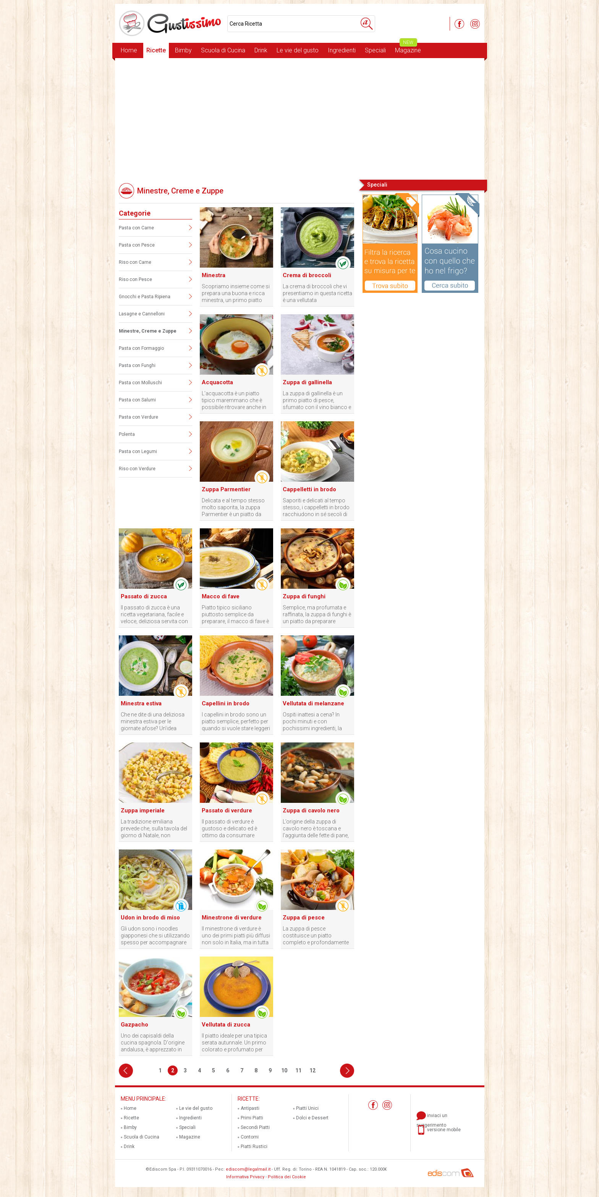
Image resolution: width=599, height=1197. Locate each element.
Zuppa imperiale (143, 810)
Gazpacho (134, 1024)
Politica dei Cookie (287, 1176)
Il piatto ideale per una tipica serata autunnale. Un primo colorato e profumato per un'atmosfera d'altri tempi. (234, 1043)
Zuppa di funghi (304, 596)
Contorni (250, 1137)
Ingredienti (342, 50)
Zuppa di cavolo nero (311, 810)
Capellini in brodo (225, 703)
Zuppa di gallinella (307, 382)
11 (298, 1070)
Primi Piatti (252, 1118)
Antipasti (250, 1108)
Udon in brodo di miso (150, 917)
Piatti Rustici (254, 1146)
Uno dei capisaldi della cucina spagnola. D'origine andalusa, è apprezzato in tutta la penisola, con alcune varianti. (154, 1043)
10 (284, 1070)
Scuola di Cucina (223, 50)
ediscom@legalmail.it (248, 1169)
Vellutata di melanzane (313, 703)
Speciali (375, 50)
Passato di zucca (144, 596)
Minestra (213, 275)
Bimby (183, 50)
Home (129, 50)
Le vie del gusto (298, 50)
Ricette (156, 50)
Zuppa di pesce (304, 917)
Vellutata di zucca (226, 1024)
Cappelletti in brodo (309, 489)
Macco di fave (221, 596)
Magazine (408, 48)
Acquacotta (217, 382)
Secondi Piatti (255, 1127)
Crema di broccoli (307, 275)
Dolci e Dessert (312, 1118)
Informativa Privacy (245, 1176)
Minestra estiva (141, 703)
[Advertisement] (299, 118)
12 (312, 1070)
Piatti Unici (307, 1108)
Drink (260, 50)
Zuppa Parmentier (226, 489)
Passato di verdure (227, 810)
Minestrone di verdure (232, 917)
